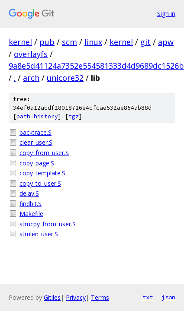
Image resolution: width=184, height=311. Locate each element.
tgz (73, 116)
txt (147, 297)
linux (93, 42)
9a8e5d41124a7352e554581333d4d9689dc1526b (96, 65)
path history (37, 116)
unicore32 (65, 78)
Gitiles (52, 297)
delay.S (29, 193)
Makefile (31, 213)
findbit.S (30, 204)
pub (47, 42)
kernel (20, 42)
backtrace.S (35, 132)
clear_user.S (35, 142)
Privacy (76, 297)
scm (69, 42)
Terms (100, 297)
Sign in (166, 14)
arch (31, 78)
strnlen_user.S (38, 234)
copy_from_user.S (44, 153)
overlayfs (31, 54)
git (145, 42)
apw (166, 42)
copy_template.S (42, 173)
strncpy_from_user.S (47, 224)
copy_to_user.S (40, 183)
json (168, 297)
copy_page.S (36, 163)
